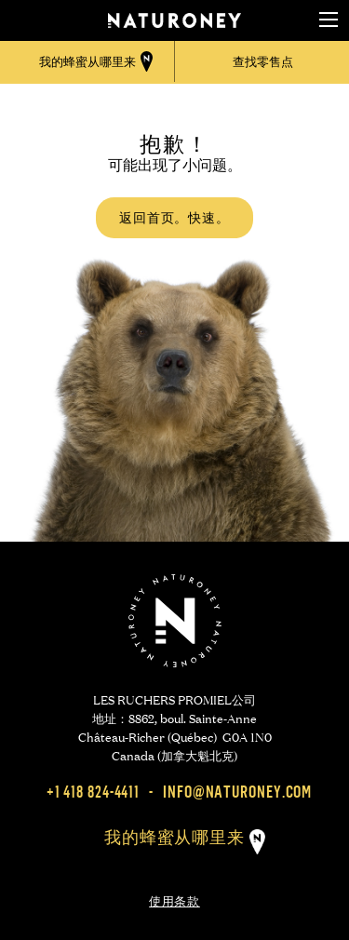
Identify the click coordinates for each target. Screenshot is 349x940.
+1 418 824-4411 (94, 791)
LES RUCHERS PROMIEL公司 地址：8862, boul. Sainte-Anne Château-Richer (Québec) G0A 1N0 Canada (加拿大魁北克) (175, 726)
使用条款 (174, 899)
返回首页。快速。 (174, 217)
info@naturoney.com (237, 791)
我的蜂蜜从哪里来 (174, 837)
